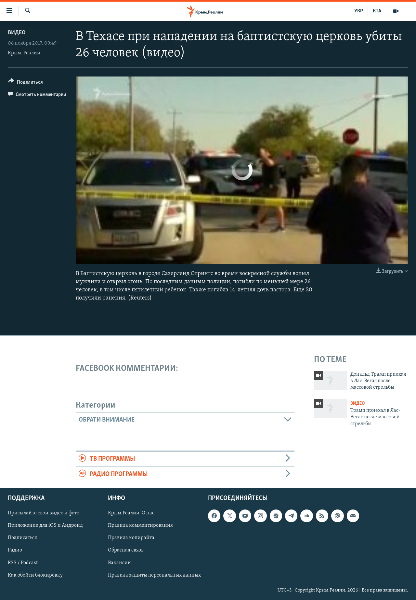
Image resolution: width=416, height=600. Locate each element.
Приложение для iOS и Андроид (45, 525)
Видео (17, 33)
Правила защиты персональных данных (154, 575)
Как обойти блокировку (35, 575)
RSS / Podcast (23, 562)
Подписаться (22, 538)
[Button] (25, 83)
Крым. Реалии (24, 53)
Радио (15, 550)
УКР (358, 11)
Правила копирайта (131, 538)
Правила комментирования (140, 525)
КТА (377, 11)
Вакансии (119, 562)
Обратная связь (125, 550)
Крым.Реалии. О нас (131, 513)
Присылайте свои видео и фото (43, 513)
